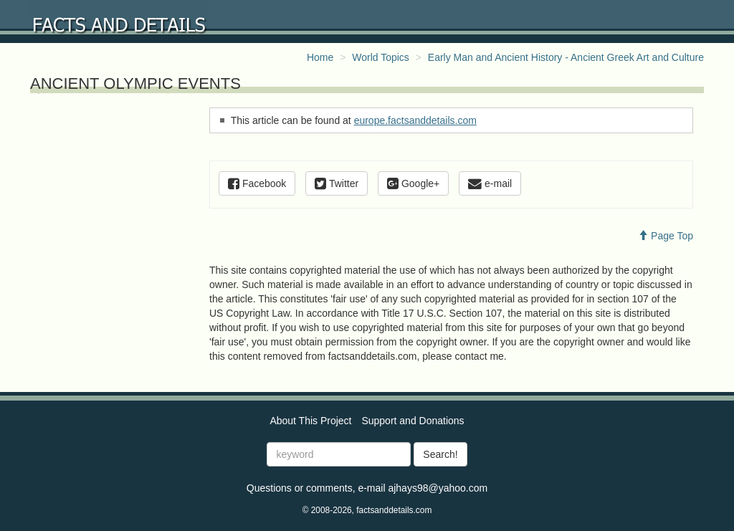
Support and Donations (412, 420)
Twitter (336, 183)
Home (320, 57)
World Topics (380, 57)
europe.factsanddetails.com (415, 120)
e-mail (490, 183)
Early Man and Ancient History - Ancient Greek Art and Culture (566, 57)
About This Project (310, 420)
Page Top (665, 235)
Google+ (413, 183)
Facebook (257, 183)
